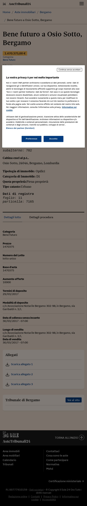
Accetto (53, 139)
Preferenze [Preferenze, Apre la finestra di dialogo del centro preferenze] (31, 139)
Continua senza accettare (70, 70)
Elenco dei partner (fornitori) (20, 128)
